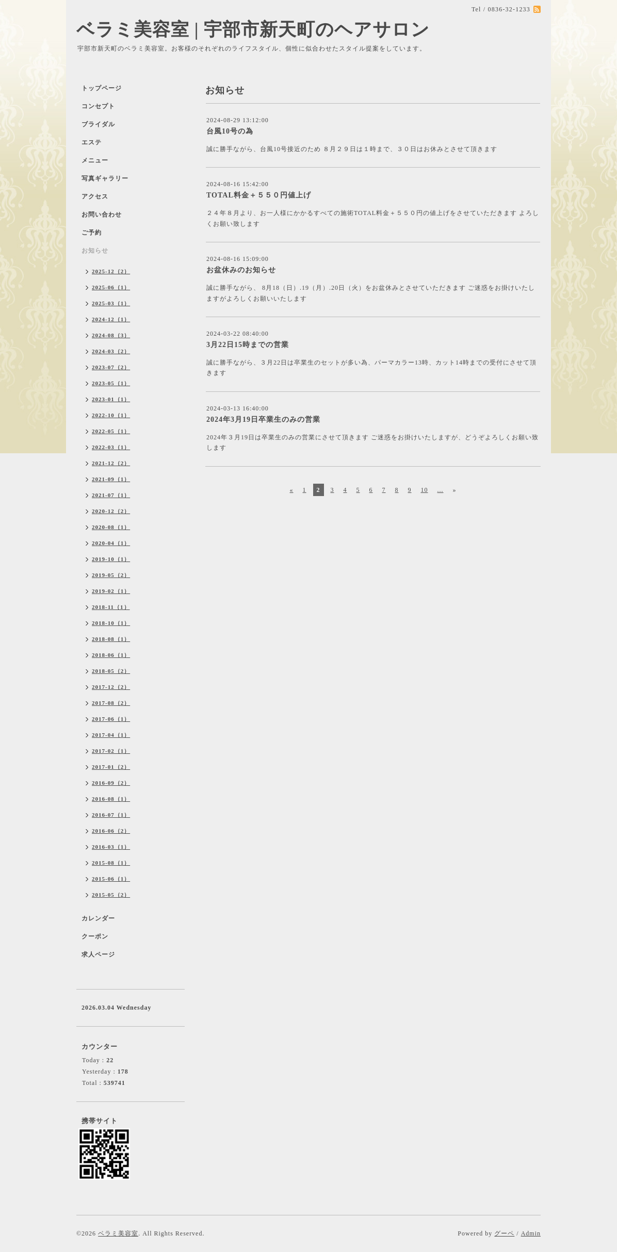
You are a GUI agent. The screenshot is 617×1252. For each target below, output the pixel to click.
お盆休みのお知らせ (241, 270)
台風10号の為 (229, 131)
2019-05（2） (111, 575)
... (440, 489)
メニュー (95, 160)
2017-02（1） (111, 751)
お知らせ (95, 250)
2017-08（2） (111, 703)
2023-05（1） (111, 383)
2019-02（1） (111, 591)
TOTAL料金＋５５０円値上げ (258, 195)
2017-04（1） (111, 735)
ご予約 (92, 232)
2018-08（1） (111, 639)
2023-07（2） (111, 367)
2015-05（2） (111, 895)
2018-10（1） (111, 623)
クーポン (95, 936)
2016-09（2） (111, 783)
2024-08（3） (111, 335)
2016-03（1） (111, 847)
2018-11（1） (111, 607)
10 (424, 489)
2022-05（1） (111, 431)
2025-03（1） (111, 303)
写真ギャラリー (105, 178)
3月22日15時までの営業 (247, 345)
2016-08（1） (111, 799)
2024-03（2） (111, 351)
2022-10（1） (111, 415)
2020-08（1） (111, 527)
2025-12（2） (111, 271)
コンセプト (98, 106)
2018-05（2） (111, 671)
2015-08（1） (111, 863)
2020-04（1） (111, 543)
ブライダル (98, 124)
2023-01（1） (111, 399)
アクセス (95, 196)
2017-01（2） (111, 767)
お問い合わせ (102, 214)
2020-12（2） (111, 511)
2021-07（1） (111, 495)
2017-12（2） (111, 687)
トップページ (102, 88)
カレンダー (98, 918)
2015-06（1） (111, 879)
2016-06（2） (111, 831)
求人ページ (98, 954)
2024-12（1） (111, 319)
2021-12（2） (111, 463)
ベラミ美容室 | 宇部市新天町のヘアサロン (253, 30)
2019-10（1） (111, 559)
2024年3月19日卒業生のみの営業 (263, 419)
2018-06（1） (111, 655)
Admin (531, 1233)
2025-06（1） (111, 287)
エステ (92, 142)
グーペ (504, 1233)
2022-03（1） (111, 447)
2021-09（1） (111, 479)
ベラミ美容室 (118, 1233)
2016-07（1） (111, 815)
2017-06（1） (111, 719)
